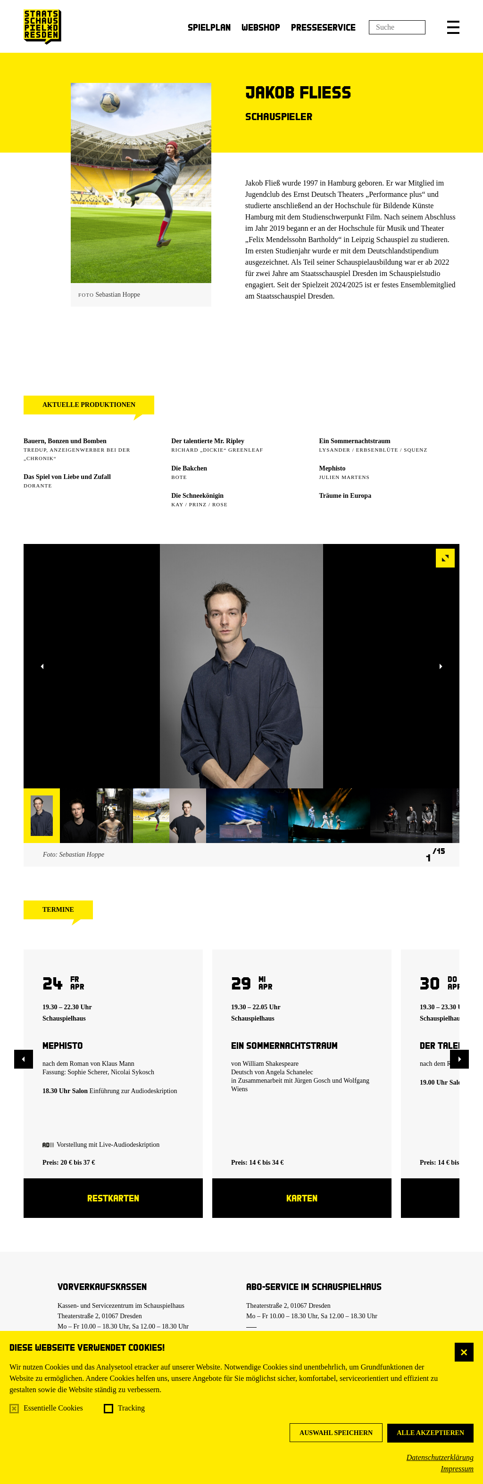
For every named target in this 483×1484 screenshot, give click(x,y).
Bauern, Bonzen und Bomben (65, 441)
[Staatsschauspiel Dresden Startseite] (42, 27)
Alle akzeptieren (430, 1432)
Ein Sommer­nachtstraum (354, 441)
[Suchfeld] (397, 27)
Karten (301, 1197)
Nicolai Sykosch (132, 1072)
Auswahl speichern (336, 1432)
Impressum (457, 1469)
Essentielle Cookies (53, 1408)
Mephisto (332, 468)
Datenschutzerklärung (440, 1457)
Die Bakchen (189, 468)
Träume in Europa (345, 495)
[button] (453, 27)
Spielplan (209, 27)
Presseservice (323, 27)
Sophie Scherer (87, 1072)
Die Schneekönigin (197, 495)
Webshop (261, 27)
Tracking (131, 1408)
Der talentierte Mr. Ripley (207, 441)
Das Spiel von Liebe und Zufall (67, 476)
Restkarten (113, 1197)
